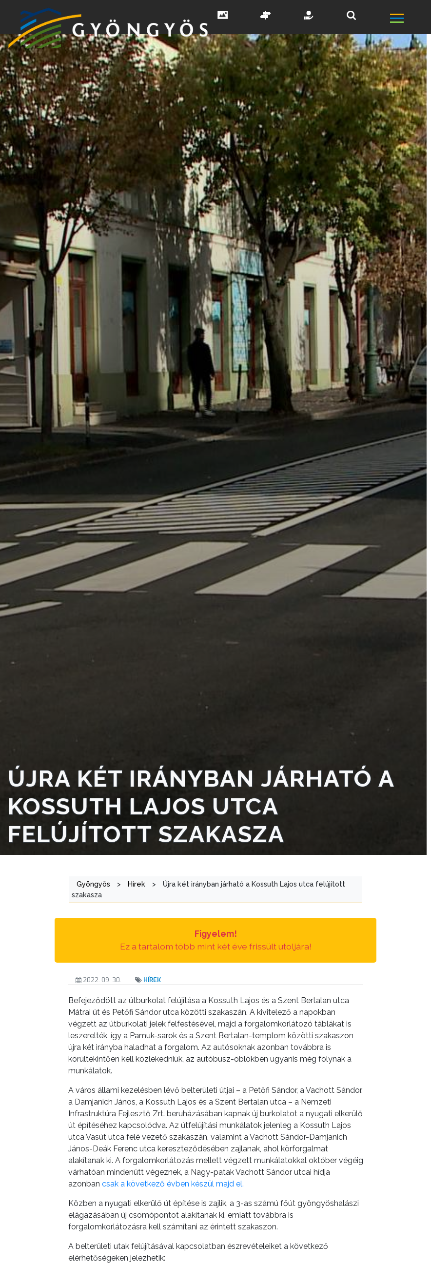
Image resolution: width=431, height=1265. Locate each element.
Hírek (152, 980)
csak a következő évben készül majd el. (173, 1183)
